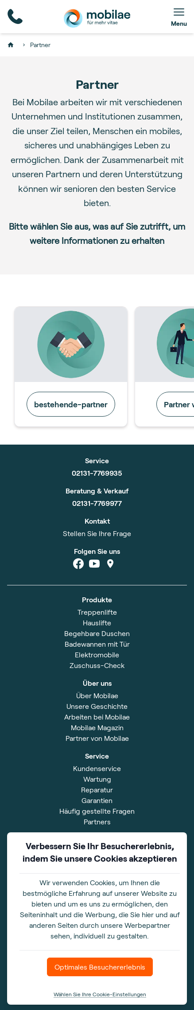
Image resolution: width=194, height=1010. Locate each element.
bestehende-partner (71, 404)
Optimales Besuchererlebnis (99, 966)
